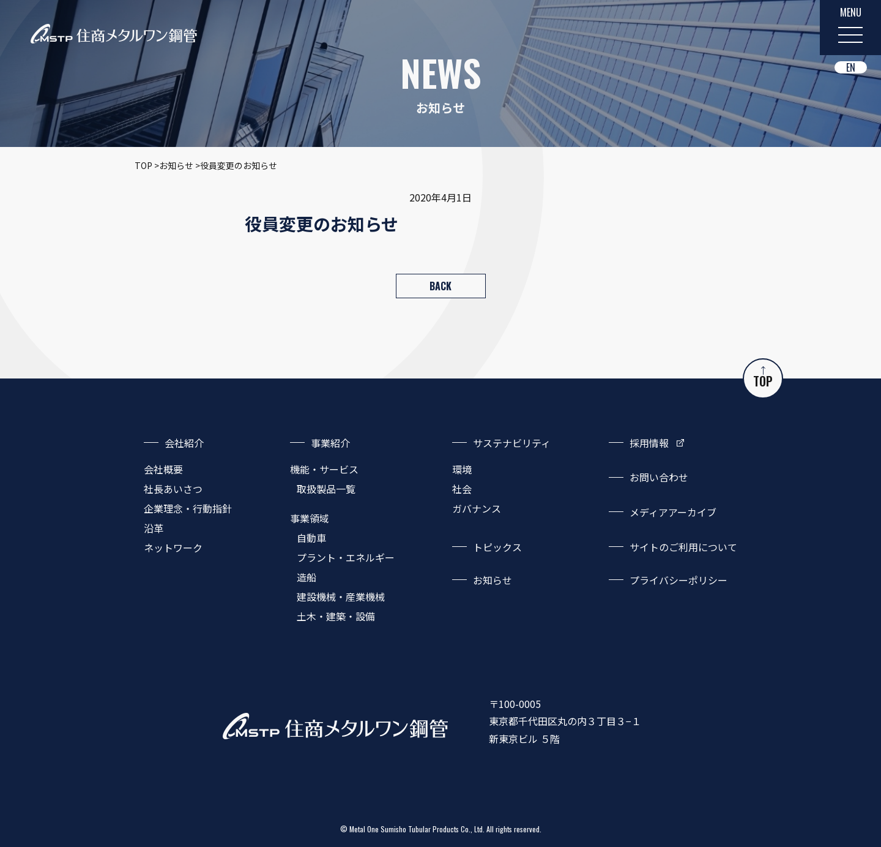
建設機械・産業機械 (341, 596)
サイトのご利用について (683, 547)
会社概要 (163, 469)
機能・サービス (324, 469)
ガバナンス (476, 508)
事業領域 (309, 518)
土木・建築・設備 (336, 616)
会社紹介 (184, 442)
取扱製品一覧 (326, 488)
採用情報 (649, 442)
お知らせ (492, 580)
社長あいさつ (173, 488)
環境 (462, 469)
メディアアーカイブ (673, 512)
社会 (462, 488)
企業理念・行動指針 (188, 508)
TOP (763, 378)
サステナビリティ (512, 442)
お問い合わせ (659, 477)
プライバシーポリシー (678, 580)
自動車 (311, 537)
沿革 (153, 528)
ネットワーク (173, 547)
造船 (306, 577)
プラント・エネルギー (346, 557)
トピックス (497, 547)
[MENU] (850, 27)
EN (850, 67)
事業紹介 (330, 442)
